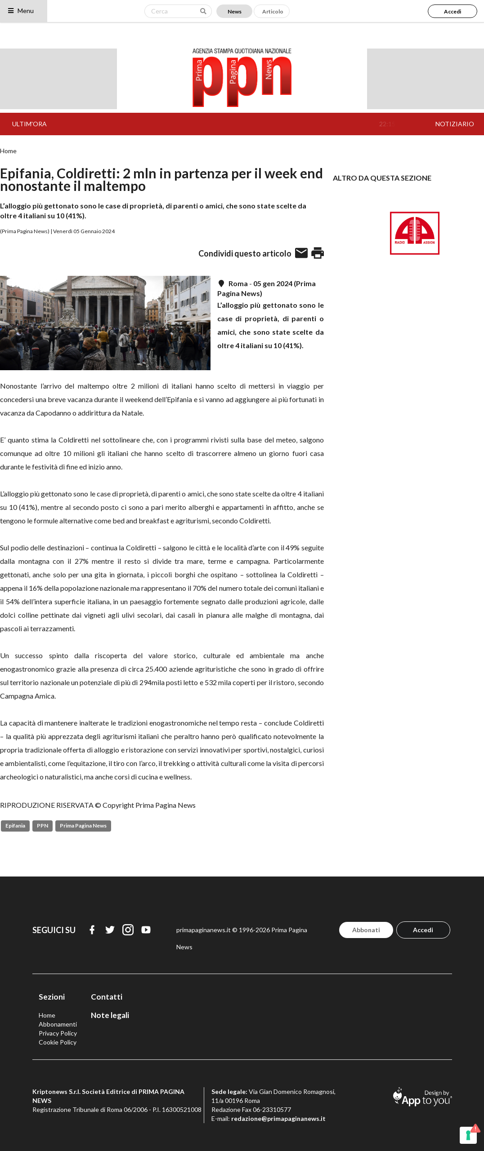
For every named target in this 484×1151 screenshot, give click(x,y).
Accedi (452, 11)
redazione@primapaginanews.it (278, 1118)
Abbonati (366, 930)
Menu (20, 10)
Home (8, 151)
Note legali (110, 1015)
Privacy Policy (58, 1033)
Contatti (106, 996)
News (235, 11)
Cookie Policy (57, 1042)
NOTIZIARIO (454, 124)
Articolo (272, 11)
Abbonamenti (58, 1024)
